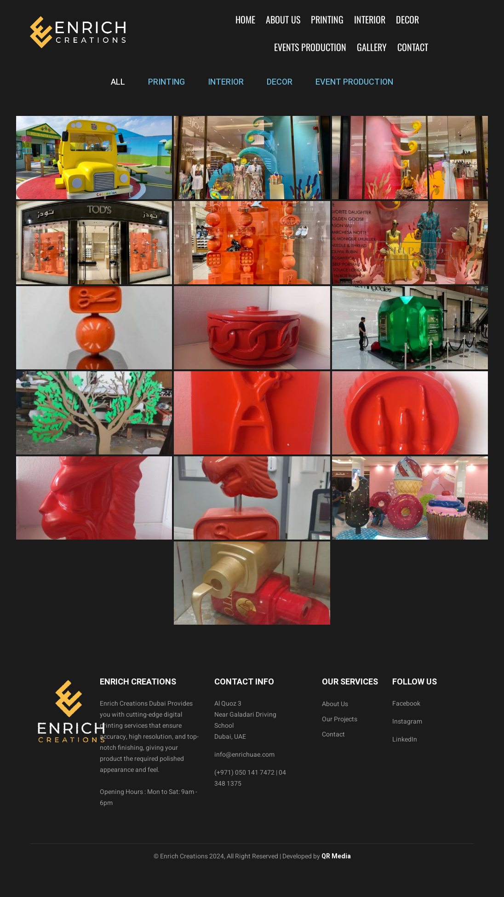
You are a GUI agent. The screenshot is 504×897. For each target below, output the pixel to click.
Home (245, 19)
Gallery (372, 47)
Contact (412, 47)
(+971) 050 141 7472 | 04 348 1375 (250, 778)
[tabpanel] (252, 370)
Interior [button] (369, 19)
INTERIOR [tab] (226, 82)
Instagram (407, 721)
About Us (283, 19)
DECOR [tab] (279, 82)
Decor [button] (407, 19)
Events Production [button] (310, 47)
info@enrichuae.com (244, 754)
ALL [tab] (118, 82)
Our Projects (339, 719)
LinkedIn (404, 739)
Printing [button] (327, 19)
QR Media (335, 856)
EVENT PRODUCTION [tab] (354, 82)
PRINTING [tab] (166, 82)
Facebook (406, 703)
